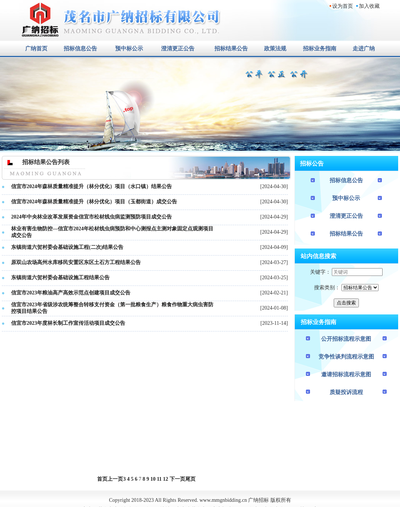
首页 (102, 479)
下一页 (177, 479)
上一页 (115, 479)
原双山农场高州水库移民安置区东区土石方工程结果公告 (76, 262)
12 (165, 479)
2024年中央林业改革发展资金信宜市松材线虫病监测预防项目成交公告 (91, 217)
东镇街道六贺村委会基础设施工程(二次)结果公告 (67, 247)
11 (159, 479)
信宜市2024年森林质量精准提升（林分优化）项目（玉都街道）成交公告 (94, 201)
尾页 (190, 479)
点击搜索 (346, 303)
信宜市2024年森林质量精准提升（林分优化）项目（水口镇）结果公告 (91, 186)
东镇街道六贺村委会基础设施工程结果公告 (60, 277)
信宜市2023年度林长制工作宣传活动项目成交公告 (68, 323)
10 (153, 479)
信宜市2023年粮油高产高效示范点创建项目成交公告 (70, 293)
